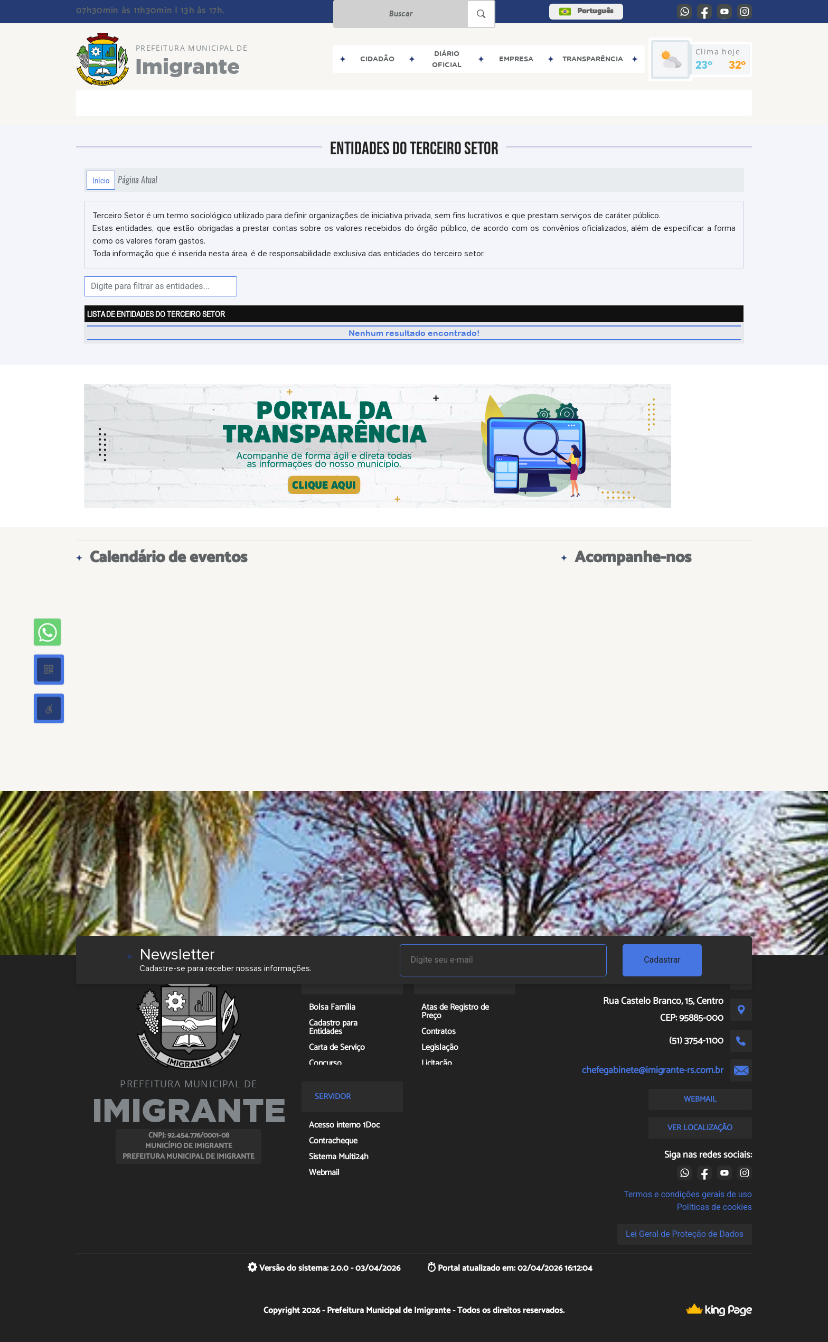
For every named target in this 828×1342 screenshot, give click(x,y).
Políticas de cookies (714, 1207)
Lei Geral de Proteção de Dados (685, 1234)
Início (100, 180)
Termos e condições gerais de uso (688, 1194)
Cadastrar (662, 960)
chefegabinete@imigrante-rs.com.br (652, 1070)
